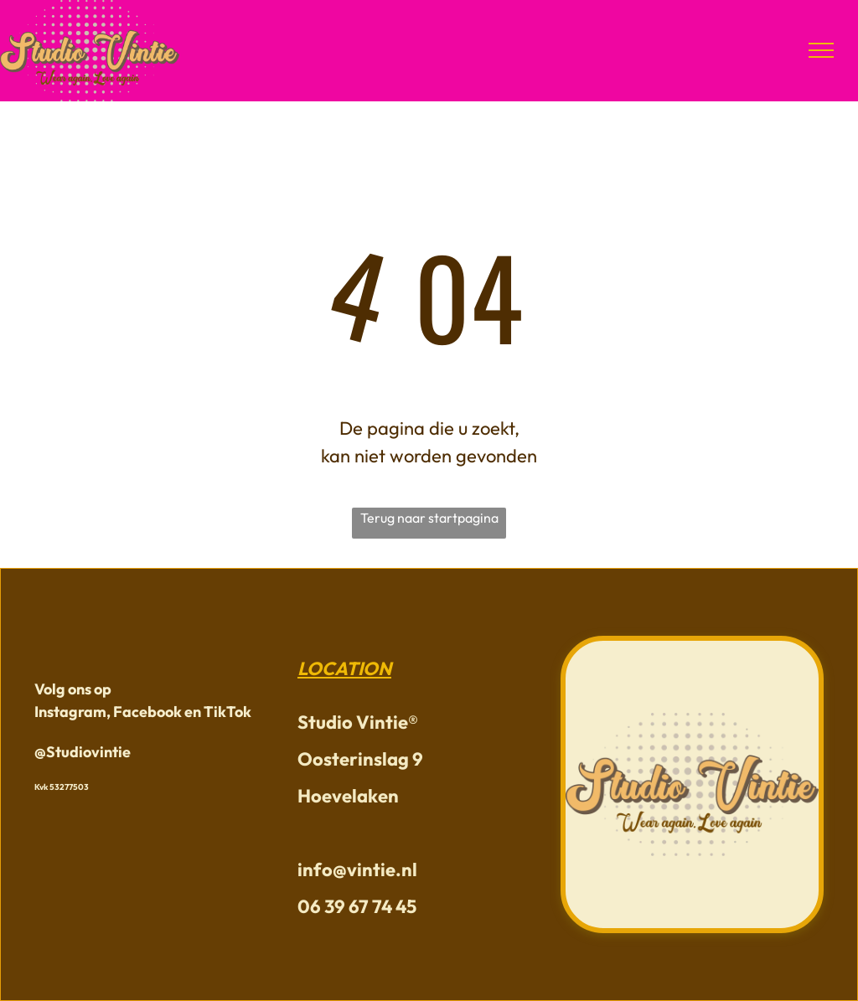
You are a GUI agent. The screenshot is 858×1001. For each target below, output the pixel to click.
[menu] (821, 50)
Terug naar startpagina (429, 517)
